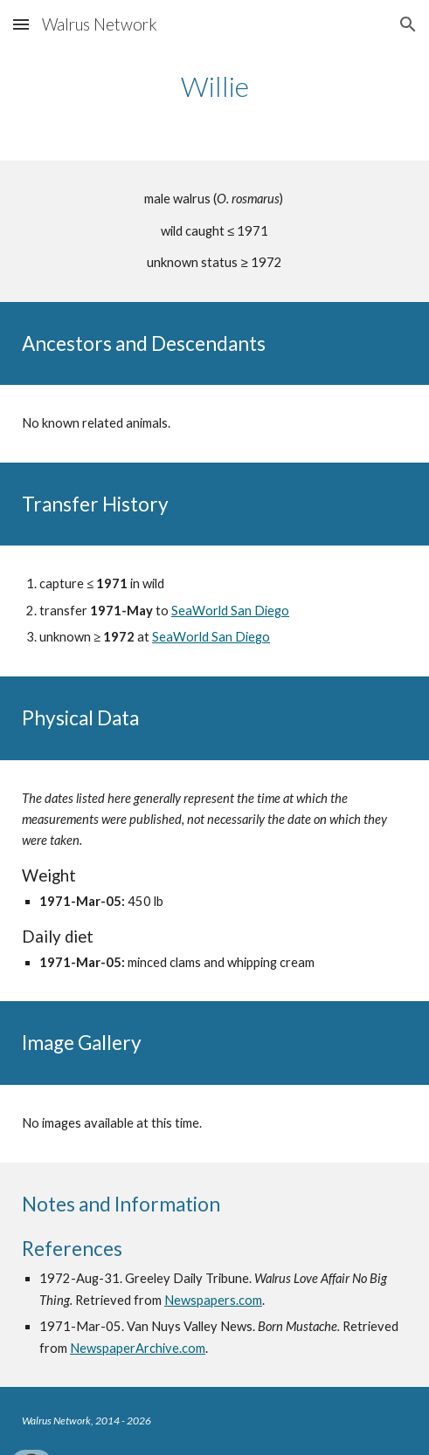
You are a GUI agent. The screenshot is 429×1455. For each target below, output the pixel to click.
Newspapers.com (213, 1300)
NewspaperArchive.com (137, 1348)
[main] (214, 86)
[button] (21, 24)
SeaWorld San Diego (230, 610)
